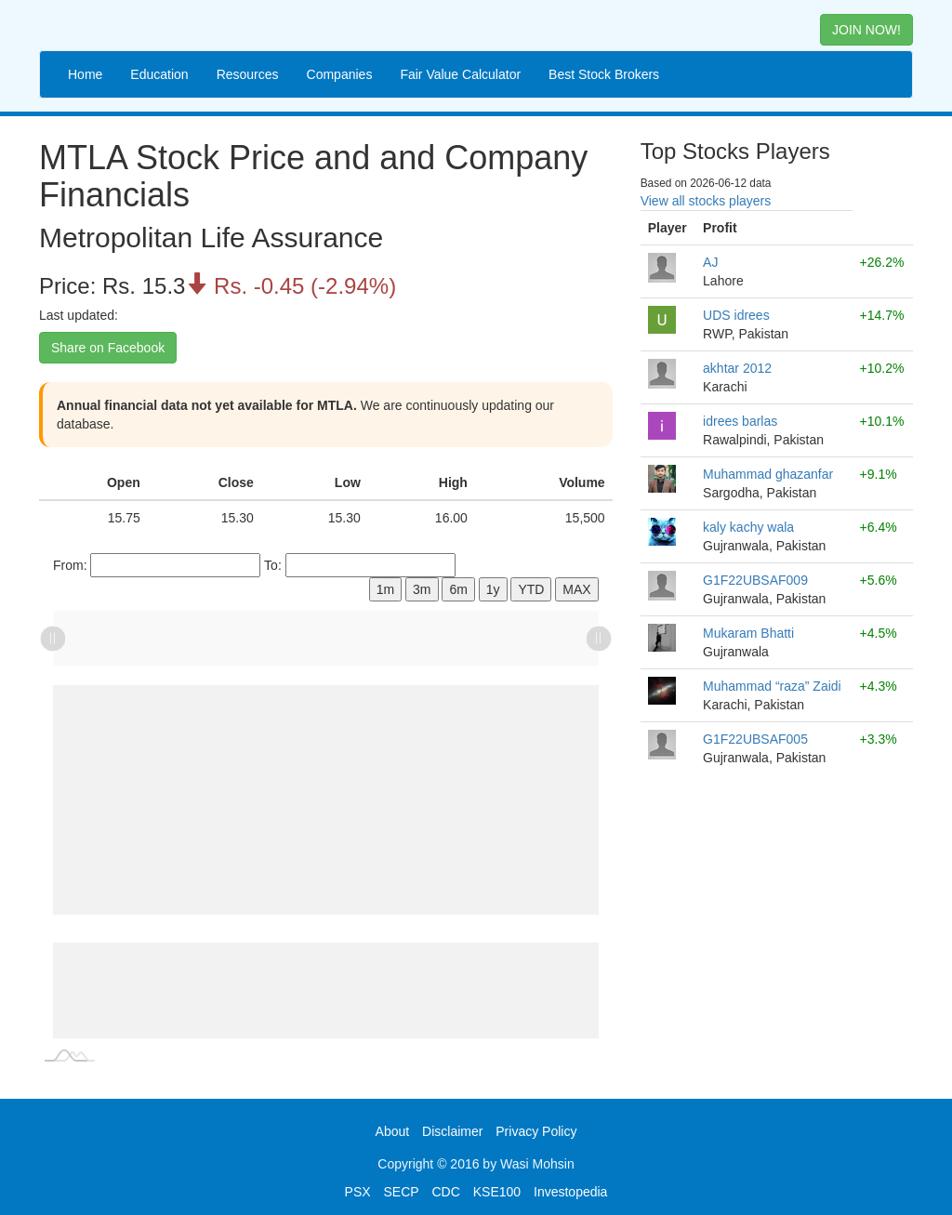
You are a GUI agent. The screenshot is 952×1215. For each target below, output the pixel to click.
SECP (400, 1191)
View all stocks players (706, 200)
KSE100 (497, 1191)
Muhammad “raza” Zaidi (772, 686)
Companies (340, 74)
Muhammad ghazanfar (768, 474)
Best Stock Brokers (604, 74)
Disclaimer (452, 1131)
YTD (531, 589)
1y (493, 589)
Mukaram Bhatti (748, 633)
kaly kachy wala (748, 527)
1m (385, 589)
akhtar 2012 (737, 368)
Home (85, 74)
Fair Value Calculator (460, 74)
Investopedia (570, 1191)
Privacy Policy (536, 1131)
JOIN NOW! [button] (866, 29)
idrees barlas (740, 421)
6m (458, 589)
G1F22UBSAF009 (755, 580)
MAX (576, 589)
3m (421, 589)
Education (159, 74)
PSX (358, 1191)
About (393, 1131)
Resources (248, 74)
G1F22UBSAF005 (755, 739)
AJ (710, 262)
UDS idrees (736, 315)
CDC (446, 1191)
